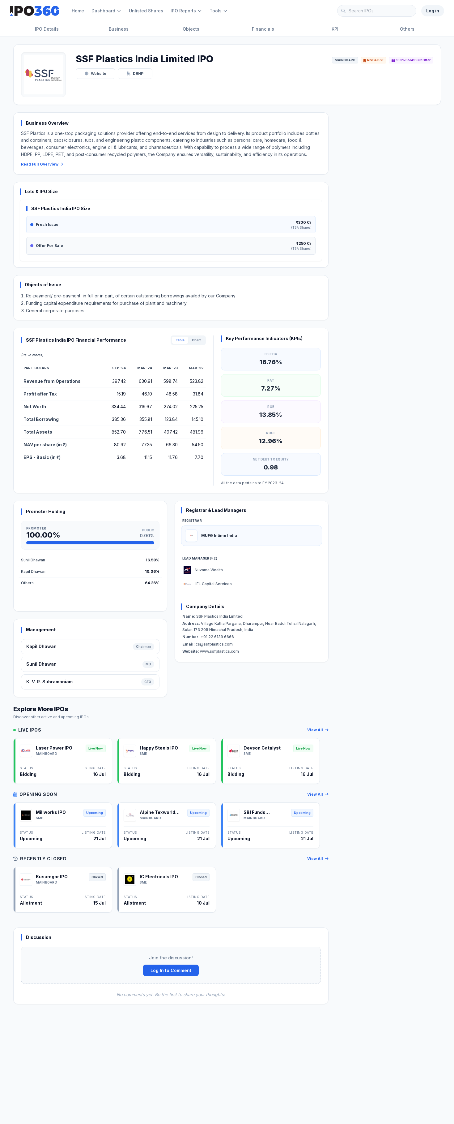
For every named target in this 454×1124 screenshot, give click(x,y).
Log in (432, 10)
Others (407, 29)
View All (318, 730)
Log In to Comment (171, 970)
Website (95, 73)
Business (119, 29)
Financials (263, 29)
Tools (219, 10)
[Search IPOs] (376, 11)
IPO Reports (186, 10)
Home (78, 10)
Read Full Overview (42, 164)
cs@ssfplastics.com (207, 644)
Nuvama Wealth (209, 570)
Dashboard (106, 10)
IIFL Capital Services (213, 583)
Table (180, 340)
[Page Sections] (227, 29)
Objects (191, 29)
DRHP (135, 73)
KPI (335, 29)
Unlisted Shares (146, 10)
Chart (196, 340)
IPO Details (47, 29)
